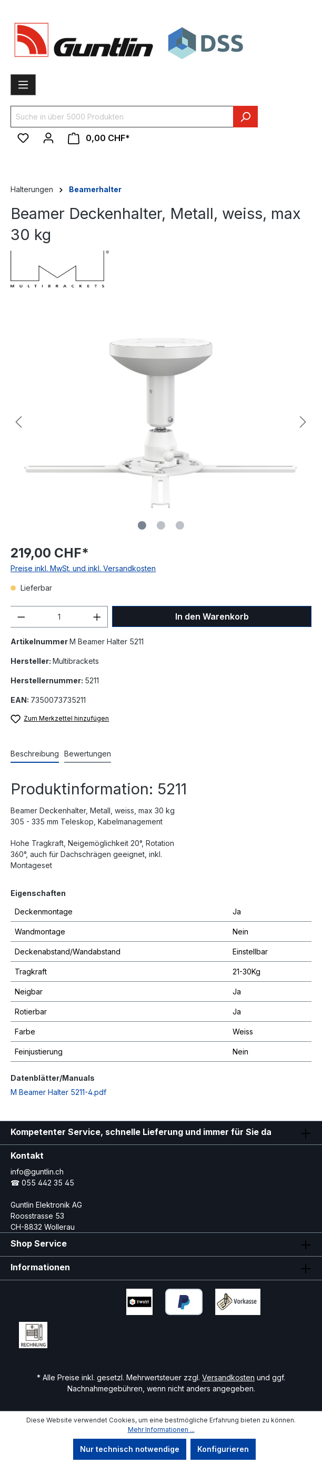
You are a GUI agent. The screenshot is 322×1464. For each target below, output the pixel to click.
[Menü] (23, 84)
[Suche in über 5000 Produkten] (122, 116)
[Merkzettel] (23, 137)
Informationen (40, 1267)
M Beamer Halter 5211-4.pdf (58, 1092)
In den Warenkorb (212, 616)
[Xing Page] (126, 1332)
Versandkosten (228, 1377)
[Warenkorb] (99, 138)
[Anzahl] (59, 617)
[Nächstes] (303, 422)
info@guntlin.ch (37, 1171)
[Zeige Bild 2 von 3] (161, 525)
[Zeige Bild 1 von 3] (142, 525)
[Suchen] (245, 116)
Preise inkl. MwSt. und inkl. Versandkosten (83, 568)
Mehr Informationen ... (161, 1429)
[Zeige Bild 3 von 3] (180, 525)
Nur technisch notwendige (129, 1449)
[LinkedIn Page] (94, 1332)
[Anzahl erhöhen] (97, 617)
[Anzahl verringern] (21, 617)
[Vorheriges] (18, 422)
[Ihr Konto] (48, 137)
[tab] (35, 754)
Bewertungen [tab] (87, 753)
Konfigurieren (223, 1449)
